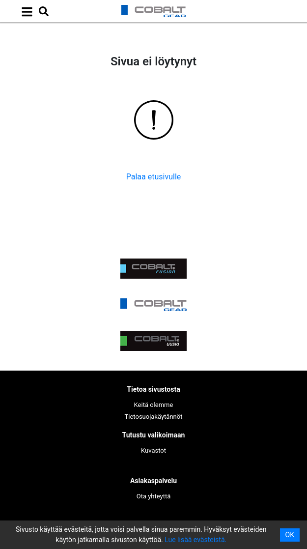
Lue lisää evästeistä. (195, 540)
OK (289, 535)
